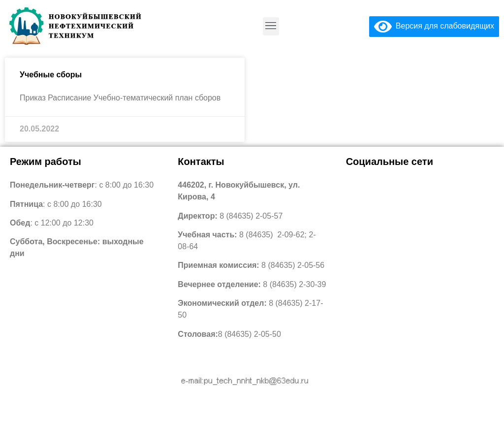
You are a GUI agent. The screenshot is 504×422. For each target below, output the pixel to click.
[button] (271, 26)
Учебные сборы (51, 74)
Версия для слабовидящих (434, 26)
